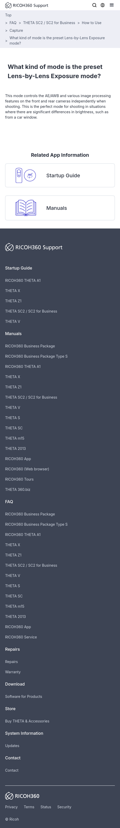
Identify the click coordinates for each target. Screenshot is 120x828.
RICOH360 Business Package (30, 346)
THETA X (12, 290)
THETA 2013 (15, 448)
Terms (29, 807)
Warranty (13, 672)
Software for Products (23, 696)
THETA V (12, 321)
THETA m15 (14, 438)
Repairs (11, 661)
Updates (12, 745)
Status (45, 807)
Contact (11, 770)
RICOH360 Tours (19, 479)
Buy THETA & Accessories (27, 721)
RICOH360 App (18, 459)
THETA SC (14, 428)
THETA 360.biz (17, 489)
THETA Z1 (13, 301)
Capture (16, 30)
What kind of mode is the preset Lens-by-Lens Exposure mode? (57, 40)
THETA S (12, 418)
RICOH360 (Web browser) (27, 469)
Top (8, 15)
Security (64, 807)
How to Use (92, 22)
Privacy (11, 807)
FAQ (12, 22)
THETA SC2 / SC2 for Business (49, 22)
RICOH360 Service (21, 637)
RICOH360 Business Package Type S (36, 356)
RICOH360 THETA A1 (22, 280)
